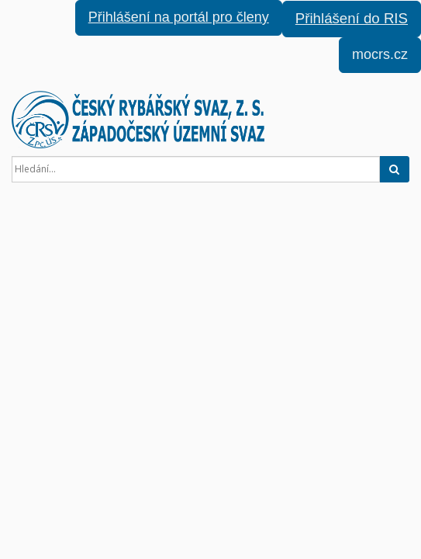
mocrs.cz (380, 54)
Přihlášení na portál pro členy (178, 17)
